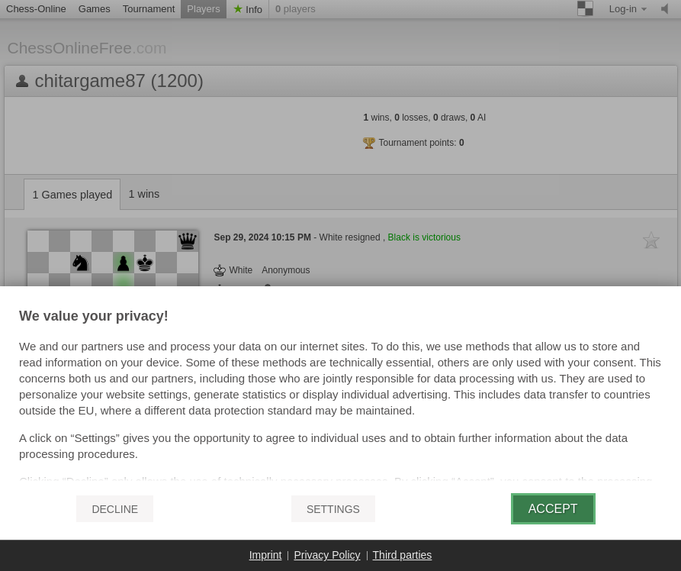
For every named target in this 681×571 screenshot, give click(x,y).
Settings (333, 509)
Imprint (265, 555)
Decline (115, 509)
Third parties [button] (402, 555)
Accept (553, 508)
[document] (340, 395)
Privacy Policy (327, 555)
